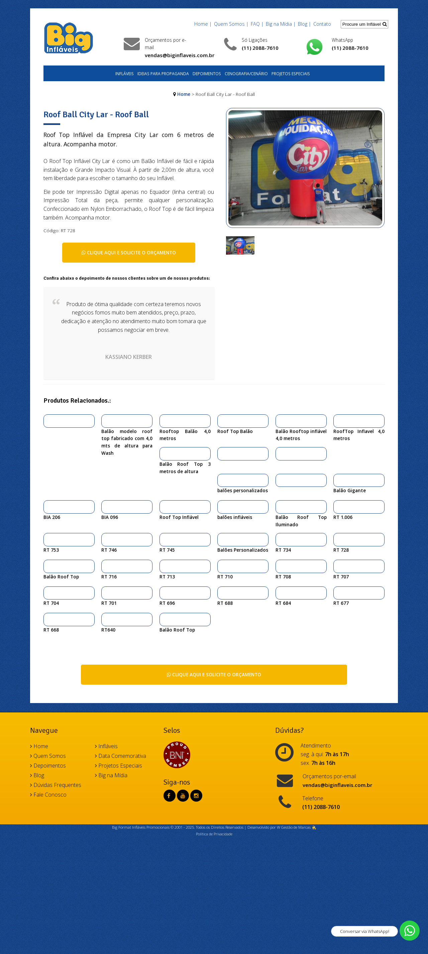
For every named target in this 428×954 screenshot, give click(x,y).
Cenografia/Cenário (246, 74)
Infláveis (124, 74)
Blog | (304, 24)
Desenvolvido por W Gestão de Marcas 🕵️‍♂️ (281, 827)
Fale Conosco (48, 794)
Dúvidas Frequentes (55, 785)
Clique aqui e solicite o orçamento (129, 252)
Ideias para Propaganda (163, 74)
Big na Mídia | (281, 24)
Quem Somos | (231, 24)
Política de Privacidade (214, 833)
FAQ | (257, 24)
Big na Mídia (111, 775)
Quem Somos (48, 756)
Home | (203, 24)
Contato (322, 24)
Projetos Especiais (291, 74)
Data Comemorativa (120, 756)
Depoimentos (207, 74)
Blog (37, 775)
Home (183, 94)
